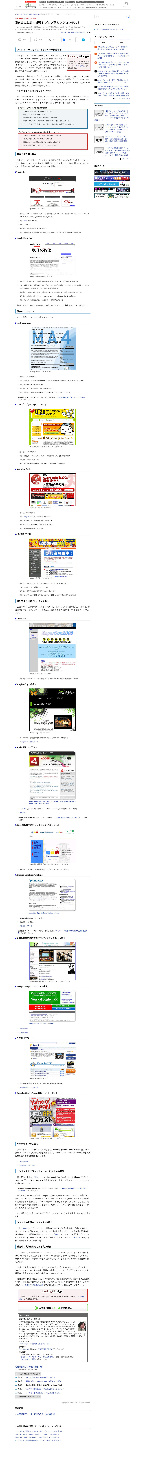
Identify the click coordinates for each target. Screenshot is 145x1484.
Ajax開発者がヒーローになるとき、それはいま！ (36, 1414)
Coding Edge (80, 66)
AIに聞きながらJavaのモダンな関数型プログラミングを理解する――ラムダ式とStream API (113, 56)
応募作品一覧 (24, 1032)
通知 (40, 40)
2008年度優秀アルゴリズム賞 (29, 1087)
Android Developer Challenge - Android (41, 913)
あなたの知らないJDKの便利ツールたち (40, 1377)
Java (25, 221)
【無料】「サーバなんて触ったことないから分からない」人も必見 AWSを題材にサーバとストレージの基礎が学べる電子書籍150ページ (111, 115)
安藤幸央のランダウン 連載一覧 (28, 1367)
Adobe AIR (23, 809)
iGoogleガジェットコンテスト (38, 1023)
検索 (128, 16)
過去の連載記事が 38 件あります (29, 1397)
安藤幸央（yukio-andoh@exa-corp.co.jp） (73, 32)
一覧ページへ (125, 159)
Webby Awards (24, 1161)
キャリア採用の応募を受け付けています (109, 30)
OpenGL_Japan (24, 1349)
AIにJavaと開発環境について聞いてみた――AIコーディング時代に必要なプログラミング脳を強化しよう (113, 65)
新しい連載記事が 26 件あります (29, 1374)
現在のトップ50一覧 (26, 926)
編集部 (27, 1285)
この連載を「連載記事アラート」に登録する (53, 1307)
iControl (77, 1237)
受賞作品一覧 (24, 1028)
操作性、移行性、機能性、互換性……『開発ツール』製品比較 (37, 1434)
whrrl (57, 1234)
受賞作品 (22, 813)
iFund (25, 1228)
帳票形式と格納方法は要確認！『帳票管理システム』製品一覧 (37, 1437)
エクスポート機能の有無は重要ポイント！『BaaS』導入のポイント (39, 1440)
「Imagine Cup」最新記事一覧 (29, 742)
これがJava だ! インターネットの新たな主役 (37, 1357)
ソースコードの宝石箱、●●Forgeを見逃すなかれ (43, 1393)
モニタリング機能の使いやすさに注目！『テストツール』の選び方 (39, 1431)
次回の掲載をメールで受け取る (27, 1369)
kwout (47, 804)
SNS (35, 1177)
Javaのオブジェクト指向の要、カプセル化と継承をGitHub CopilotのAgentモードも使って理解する (113, 73)
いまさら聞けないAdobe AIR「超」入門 (67, 818)
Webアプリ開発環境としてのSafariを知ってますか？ (45, 1389)
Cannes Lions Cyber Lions (27, 1165)
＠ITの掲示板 (37, 1285)
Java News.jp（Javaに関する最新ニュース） (35, 1344)
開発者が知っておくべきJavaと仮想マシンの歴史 (44, 1381)
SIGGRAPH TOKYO (45, 1349)
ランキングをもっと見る (122, 98)
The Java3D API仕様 (28, 1359)
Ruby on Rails (28, 517)
